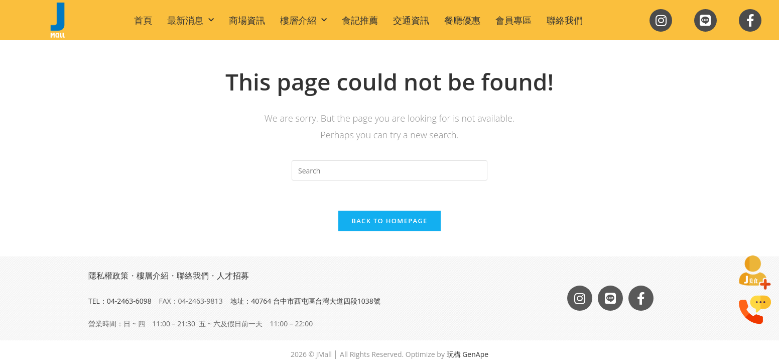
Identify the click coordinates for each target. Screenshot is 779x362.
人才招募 (233, 275)
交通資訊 (411, 20)
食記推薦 (360, 20)
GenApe (475, 354)
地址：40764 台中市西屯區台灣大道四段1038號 (305, 301)
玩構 (454, 354)
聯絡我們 (565, 20)
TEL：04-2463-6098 (120, 301)
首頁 (143, 20)
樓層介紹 (303, 20)
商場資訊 (247, 20)
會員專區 (513, 20)
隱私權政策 (108, 275)
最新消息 (190, 20)
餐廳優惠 (462, 20)
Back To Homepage (389, 220)
